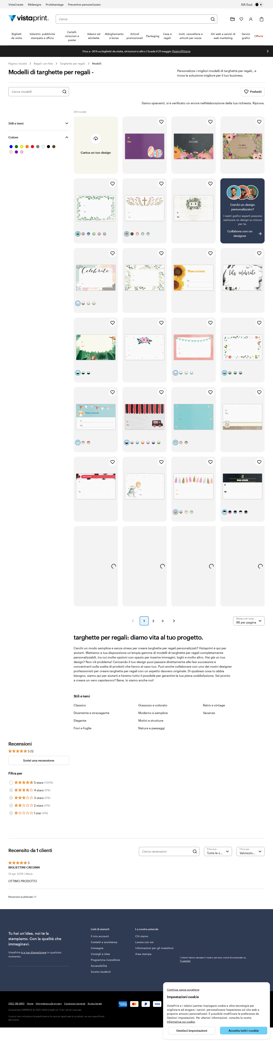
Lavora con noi (144, 931)
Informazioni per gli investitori (154, 937)
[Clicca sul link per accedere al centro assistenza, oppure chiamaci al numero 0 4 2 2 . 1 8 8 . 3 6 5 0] (223, 19)
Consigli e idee (100, 943)
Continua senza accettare (183, 989)
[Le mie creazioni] (232, 19)
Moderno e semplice (153, 702)
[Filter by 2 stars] (11, 795)
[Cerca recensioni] (166, 840)
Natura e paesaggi (151, 717)
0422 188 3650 (16, 992)
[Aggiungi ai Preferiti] (161, 111)
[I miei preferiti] (241, 19)
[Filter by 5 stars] (11, 772)
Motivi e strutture (150, 710)
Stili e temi (15, 112)
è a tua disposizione (33, 941)
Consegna (97, 937)
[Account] (251, 19)
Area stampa (143, 943)
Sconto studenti (101, 961)
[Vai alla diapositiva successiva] (267, 51)
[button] (132, 610)
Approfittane (181, 51)
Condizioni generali (74, 992)
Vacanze (209, 702)
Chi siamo (141, 925)
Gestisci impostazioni (191, 1030)
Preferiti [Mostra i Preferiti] (253, 91)
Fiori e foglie (82, 717)
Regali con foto (43, 63)
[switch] (254, 4)
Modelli (97, 63)
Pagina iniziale (17, 63)
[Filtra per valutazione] (218, 840)
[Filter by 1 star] (11, 802)
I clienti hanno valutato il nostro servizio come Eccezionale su (213, 948)
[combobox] (134, 19)
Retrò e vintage (214, 694)
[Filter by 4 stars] (11, 779)
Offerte (258, 36)
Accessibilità (99, 955)
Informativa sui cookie (181, 1021)
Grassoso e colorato (152, 694)
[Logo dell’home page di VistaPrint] (28, 19)
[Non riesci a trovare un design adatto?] (242, 200)
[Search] (195, 841)
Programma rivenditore (105, 949)
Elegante (80, 710)
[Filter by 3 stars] (11, 787)
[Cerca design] (64, 91)
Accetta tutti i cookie (244, 1030)
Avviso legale (95, 992)
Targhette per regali (72, 63)
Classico (80, 694)
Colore (13, 126)
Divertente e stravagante (91, 702)
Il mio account (100, 925)
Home (30, 992)
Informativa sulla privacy (49, 992)
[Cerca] (213, 19)
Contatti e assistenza (104, 931)
